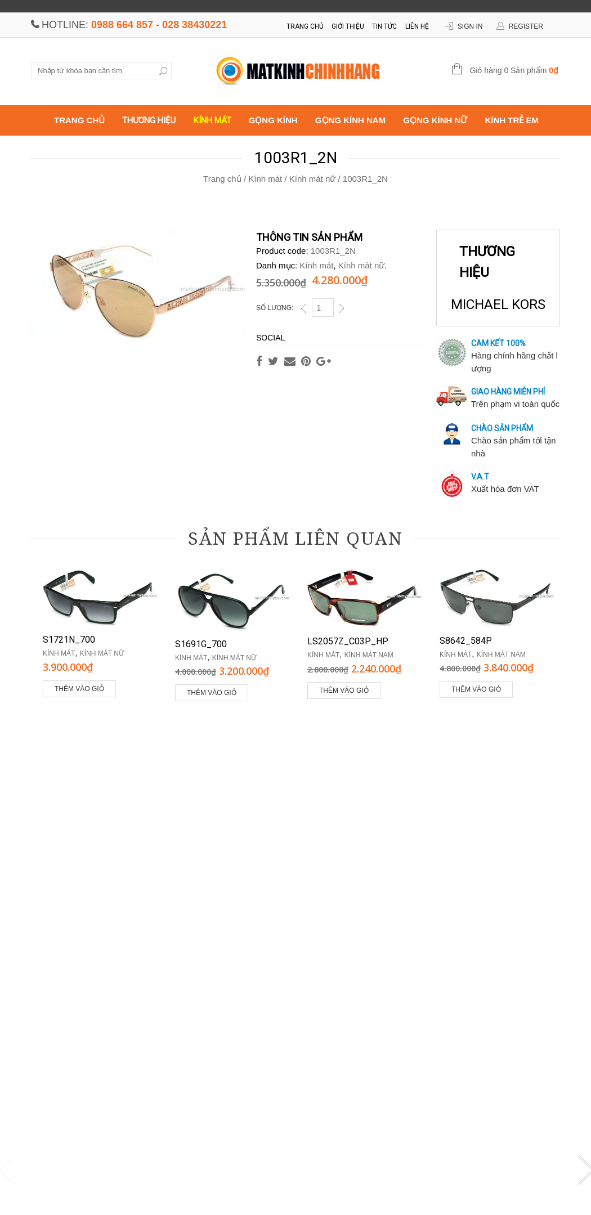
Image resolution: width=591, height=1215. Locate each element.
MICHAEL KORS (498, 304)
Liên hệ (417, 26)
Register (526, 26)
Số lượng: (274, 308)
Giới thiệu (348, 26)
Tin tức (384, 26)
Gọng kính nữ (435, 120)
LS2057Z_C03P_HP (347, 641)
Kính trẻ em (512, 120)
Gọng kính (273, 120)
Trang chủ (305, 26)
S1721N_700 (69, 639)
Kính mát (212, 120)
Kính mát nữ (312, 178)
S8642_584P (466, 640)
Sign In (470, 26)
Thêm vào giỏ (79, 689)
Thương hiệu (149, 120)
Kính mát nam (368, 655)
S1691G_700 (201, 644)
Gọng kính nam (350, 120)
